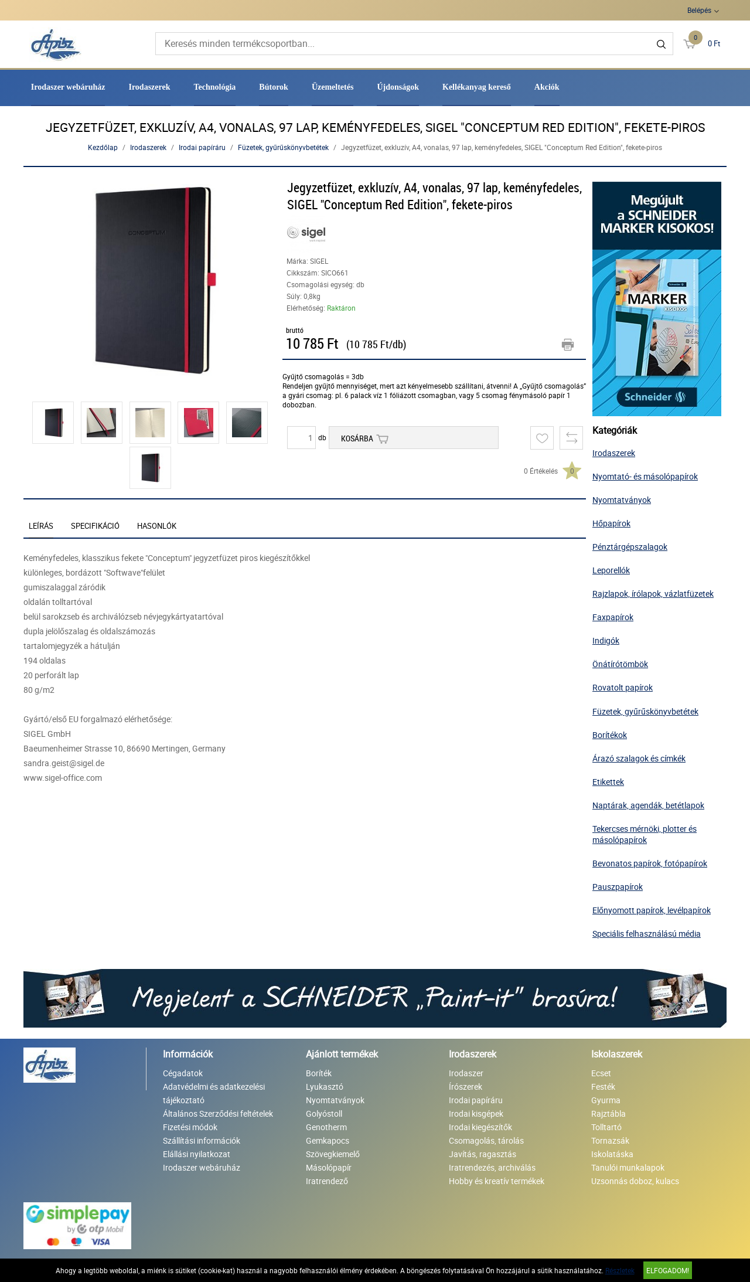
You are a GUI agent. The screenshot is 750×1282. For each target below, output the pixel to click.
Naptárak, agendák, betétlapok (648, 805)
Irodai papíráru (202, 147)
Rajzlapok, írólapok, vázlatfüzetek (653, 593)
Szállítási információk (201, 1140)
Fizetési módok (190, 1127)
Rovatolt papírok (622, 687)
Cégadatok (183, 1073)
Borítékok (609, 734)
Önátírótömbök (620, 663)
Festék (603, 1086)
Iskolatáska (612, 1153)
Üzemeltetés (333, 87)
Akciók (547, 87)
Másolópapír (329, 1167)
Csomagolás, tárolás (486, 1140)
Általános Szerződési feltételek (218, 1113)
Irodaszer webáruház (68, 87)
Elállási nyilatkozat (196, 1153)
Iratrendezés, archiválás (492, 1167)
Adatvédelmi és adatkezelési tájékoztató (214, 1093)
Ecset (601, 1073)
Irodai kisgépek (476, 1113)
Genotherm (326, 1127)
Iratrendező (327, 1180)
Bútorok (273, 87)
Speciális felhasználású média (646, 933)
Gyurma (606, 1100)
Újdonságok (398, 87)
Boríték (319, 1073)
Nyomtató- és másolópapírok (645, 476)
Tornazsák (610, 1140)
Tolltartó (606, 1127)
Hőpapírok (611, 523)
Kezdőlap (103, 147)
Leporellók (611, 570)
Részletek (620, 1270)
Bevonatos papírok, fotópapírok (649, 863)
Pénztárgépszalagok (629, 546)
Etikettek (608, 781)
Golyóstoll (324, 1113)
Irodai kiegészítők (480, 1127)
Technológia (215, 87)
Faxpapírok (612, 617)
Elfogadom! (667, 1270)
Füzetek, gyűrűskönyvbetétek (283, 147)
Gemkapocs (327, 1140)
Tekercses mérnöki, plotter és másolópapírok (644, 834)
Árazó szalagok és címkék (639, 758)
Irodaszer (466, 1073)
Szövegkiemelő (333, 1153)
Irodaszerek (149, 87)
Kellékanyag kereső (476, 87)
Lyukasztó (324, 1086)
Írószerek (465, 1086)
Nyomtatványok (621, 499)
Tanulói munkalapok (627, 1167)
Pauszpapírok (617, 886)
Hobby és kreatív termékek (496, 1180)
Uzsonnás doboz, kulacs (635, 1180)
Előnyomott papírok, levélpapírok (651, 910)
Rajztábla (608, 1113)
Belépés (699, 10)
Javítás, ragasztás (482, 1153)
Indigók (605, 640)
